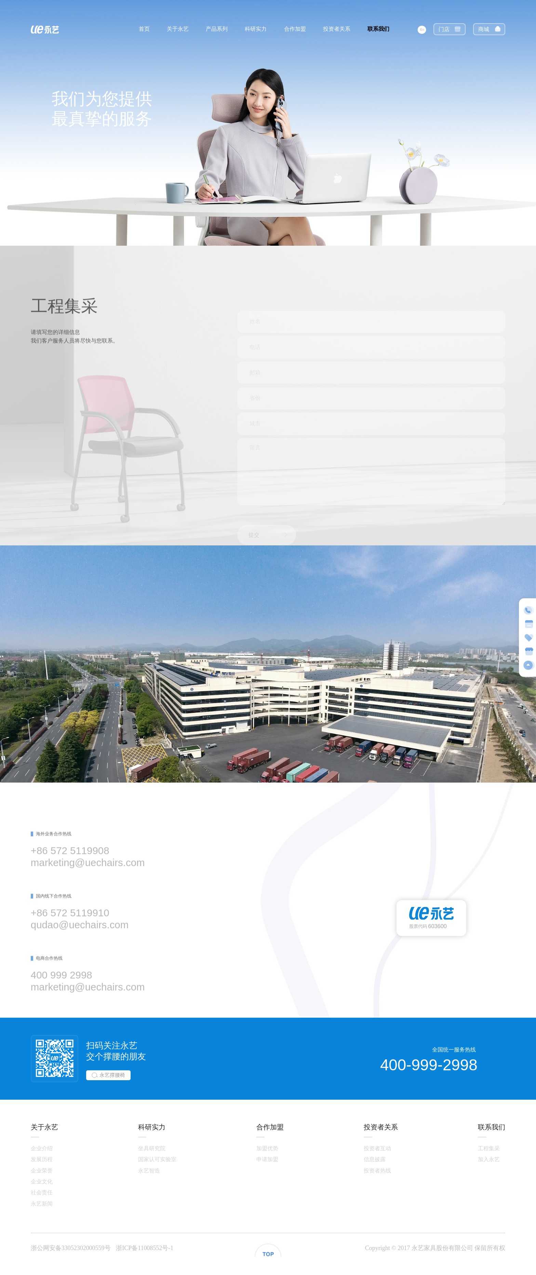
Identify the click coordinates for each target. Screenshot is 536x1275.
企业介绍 (42, 1148)
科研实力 (256, 29)
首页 (144, 29)
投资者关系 (336, 29)
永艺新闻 (42, 1204)
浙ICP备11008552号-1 (144, 1248)
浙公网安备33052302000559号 (71, 1248)
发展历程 (42, 1159)
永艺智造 (149, 1170)
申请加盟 (267, 1159)
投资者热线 (377, 1170)
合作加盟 (295, 29)
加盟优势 (267, 1148)
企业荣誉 (42, 1170)
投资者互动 (377, 1148)
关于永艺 (178, 29)
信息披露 (375, 1159)
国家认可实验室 (157, 1159)
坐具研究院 (151, 1148)
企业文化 (42, 1181)
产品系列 (217, 29)
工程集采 (489, 1148)
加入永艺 (489, 1159)
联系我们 (378, 29)
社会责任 (42, 1192)
